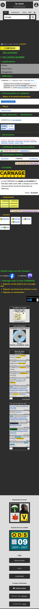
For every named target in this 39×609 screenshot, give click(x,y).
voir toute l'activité (25, 399)
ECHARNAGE (33, 158)
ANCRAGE (5, 203)
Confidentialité (19, 576)
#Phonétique (20, 362)
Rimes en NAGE (6, 110)
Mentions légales (19, 561)
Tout (25, 396)
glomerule (12, 406)
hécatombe (33, 141)
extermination (19, 141)
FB (19, 596)
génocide (26, 141)
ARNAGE (5, 219)
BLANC (18, 358)
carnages (11, 128)
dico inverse (34, 163)
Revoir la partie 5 (19, 317)
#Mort (32, 80)
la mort (16, 44)
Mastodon (24, 596)
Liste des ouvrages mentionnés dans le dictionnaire (19, 431)
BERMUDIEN (24, 374)
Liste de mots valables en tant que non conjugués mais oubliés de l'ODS (19, 389)
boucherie (4, 141)
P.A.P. (16, 395)
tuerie (21, 143)
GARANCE (5, 206)
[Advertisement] (19, 30)
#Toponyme (20, 380)
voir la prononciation (8, 101)
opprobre (7, 85)
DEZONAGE (5, 158)
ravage (17, 143)
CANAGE (26, 219)
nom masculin (16, 120)
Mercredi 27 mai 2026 (15, 425)
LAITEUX (23, 357)
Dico (5, 44)
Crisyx (11, 387)
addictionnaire (13, 429)
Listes (10, 44)
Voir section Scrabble (13, 57)
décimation (11, 141)
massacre (11, 143)
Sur (7, 277)
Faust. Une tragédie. (23, 87)
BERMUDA (12, 383)
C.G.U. (19, 568)
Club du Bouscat (14, 424)
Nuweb (24, 604)
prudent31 (18, 412)
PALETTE (23, 368)
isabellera (24, 151)
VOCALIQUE (21, 364)
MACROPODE (20, 439)
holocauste (4, 143)
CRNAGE (15, 219)
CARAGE (5, 228)
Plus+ (27, 360)
